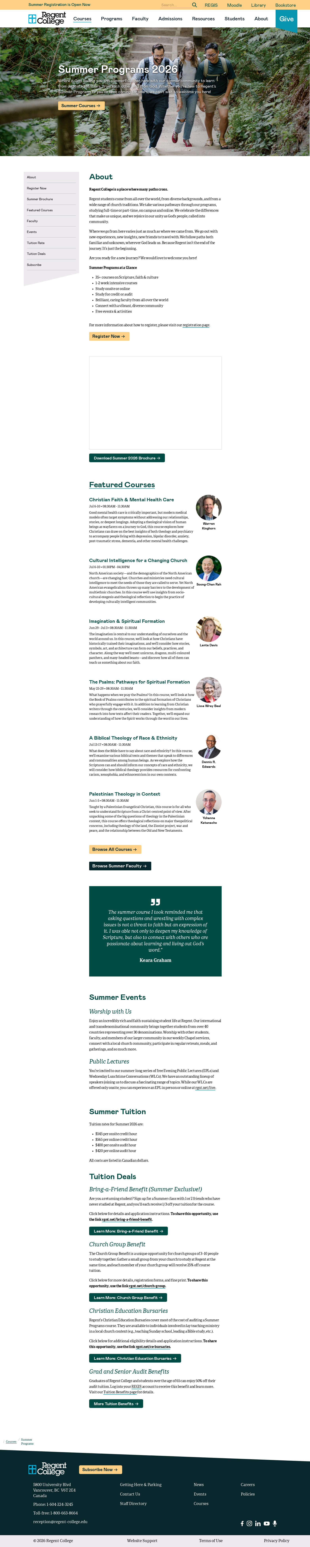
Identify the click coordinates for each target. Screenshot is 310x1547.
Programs (111, 18)
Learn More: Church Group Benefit (126, 1297)
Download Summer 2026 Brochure (124, 457)
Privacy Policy (276, 1541)
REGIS (211, 4)
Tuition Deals (36, 253)
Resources (203, 18)
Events (32, 232)
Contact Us (130, 1494)
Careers (248, 1485)
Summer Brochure (40, 199)
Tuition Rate (35, 243)
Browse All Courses (112, 849)
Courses (82, 18)
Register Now (36, 188)
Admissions (170, 18)
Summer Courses (78, 105)
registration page (196, 325)
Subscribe (34, 265)
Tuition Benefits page (120, 1392)
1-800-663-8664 (64, 1513)
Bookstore (285, 4)
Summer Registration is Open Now (59, 4)
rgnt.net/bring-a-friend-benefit (127, 1220)
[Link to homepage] (45, 18)
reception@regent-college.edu (60, 1522)
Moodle (234, 4)
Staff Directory (133, 1504)
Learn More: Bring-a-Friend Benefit (126, 1231)
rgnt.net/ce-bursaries (153, 1347)
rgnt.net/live (205, 1088)
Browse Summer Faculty (117, 865)
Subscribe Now (100, 1468)
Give (286, 18)
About (261, 18)
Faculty (140, 18)
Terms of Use (211, 1541)
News (199, 1485)
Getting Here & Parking (141, 1485)
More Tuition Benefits (114, 1403)
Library (258, 4)
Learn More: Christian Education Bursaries (133, 1358)
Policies (248, 1494)
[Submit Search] (194, 5)
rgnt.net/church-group (147, 1286)
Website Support (142, 1541)
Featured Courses (40, 210)
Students (235, 18)
